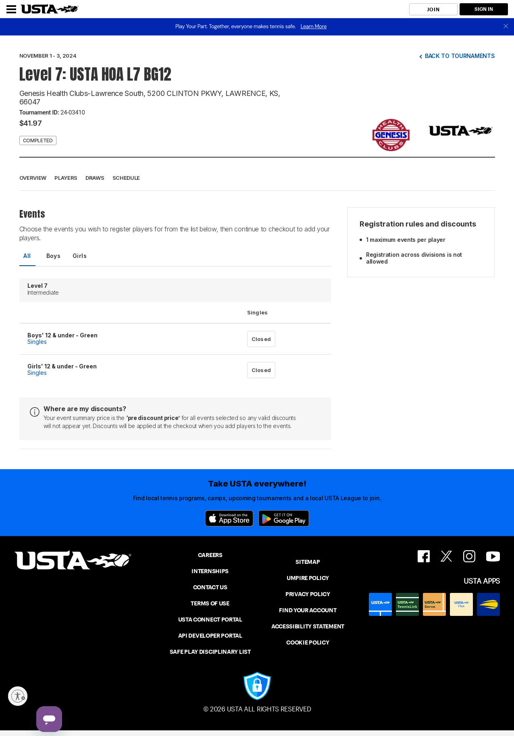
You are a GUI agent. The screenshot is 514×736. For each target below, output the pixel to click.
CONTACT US (210, 587)
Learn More (314, 26)
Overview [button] (33, 178)
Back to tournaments (460, 55)
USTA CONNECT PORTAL (210, 619)
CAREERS (210, 555)
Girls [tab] (80, 255)
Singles (37, 341)
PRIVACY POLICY (307, 594)
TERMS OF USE (210, 603)
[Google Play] (283, 518)
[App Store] (229, 518)
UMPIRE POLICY (308, 578)
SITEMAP (307, 562)
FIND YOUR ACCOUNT (307, 610)
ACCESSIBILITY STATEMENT (307, 626)
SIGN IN (483, 9)
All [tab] (27, 255)
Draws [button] (94, 178)
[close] (506, 26)
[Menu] (11, 9)
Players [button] (65, 178)
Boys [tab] (53, 255)
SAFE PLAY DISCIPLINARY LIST (210, 652)
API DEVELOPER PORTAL (210, 636)
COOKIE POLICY (307, 642)
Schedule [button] (126, 178)
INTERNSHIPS (210, 571)
